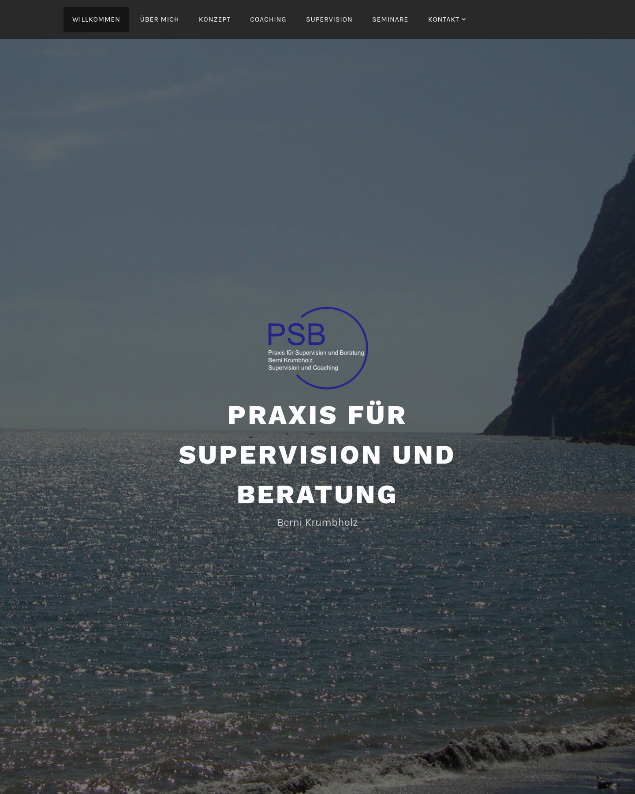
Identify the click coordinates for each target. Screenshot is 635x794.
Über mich (159, 19)
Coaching (268, 19)
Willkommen (96, 19)
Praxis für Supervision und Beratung (317, 454)
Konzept (215, 19)
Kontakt (443, 19)
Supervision (329, 19)
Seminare (390, 19)
